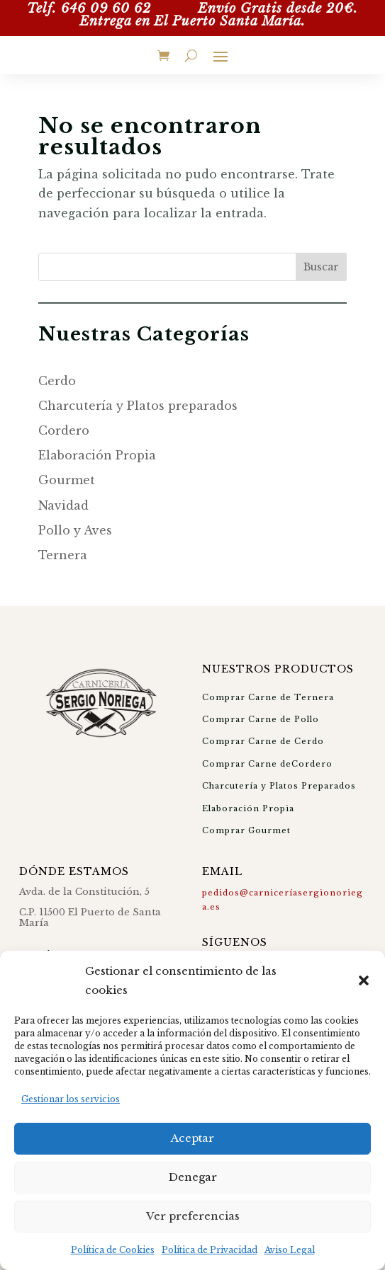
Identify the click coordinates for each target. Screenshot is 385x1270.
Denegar (193, 1177)
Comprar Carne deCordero (267, 764)
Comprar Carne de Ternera (268, 697)
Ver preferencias (193, 1216)
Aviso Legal (289, 1250)
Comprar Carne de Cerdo (263, 741)
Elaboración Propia (248, 808)
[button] (364, 980)
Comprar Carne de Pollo (260, 719)
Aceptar (192, 1138)
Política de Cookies (113, 1250)
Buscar (321, 267)
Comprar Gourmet (246, 830)
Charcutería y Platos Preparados (279, 786)
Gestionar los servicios (70, 1099)
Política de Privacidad (209, 1250)
